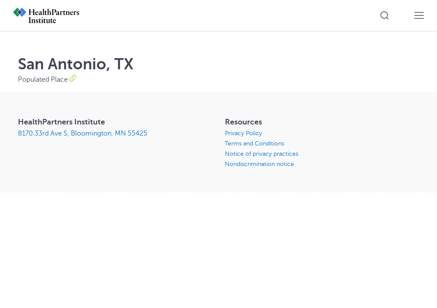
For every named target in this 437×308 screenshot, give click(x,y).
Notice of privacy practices (261, 154)
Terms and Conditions (254, 143)
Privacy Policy (243, 133)
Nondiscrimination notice (259, 164)
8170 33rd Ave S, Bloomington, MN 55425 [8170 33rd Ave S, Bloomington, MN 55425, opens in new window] (82, 133)
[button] (384, 15)
